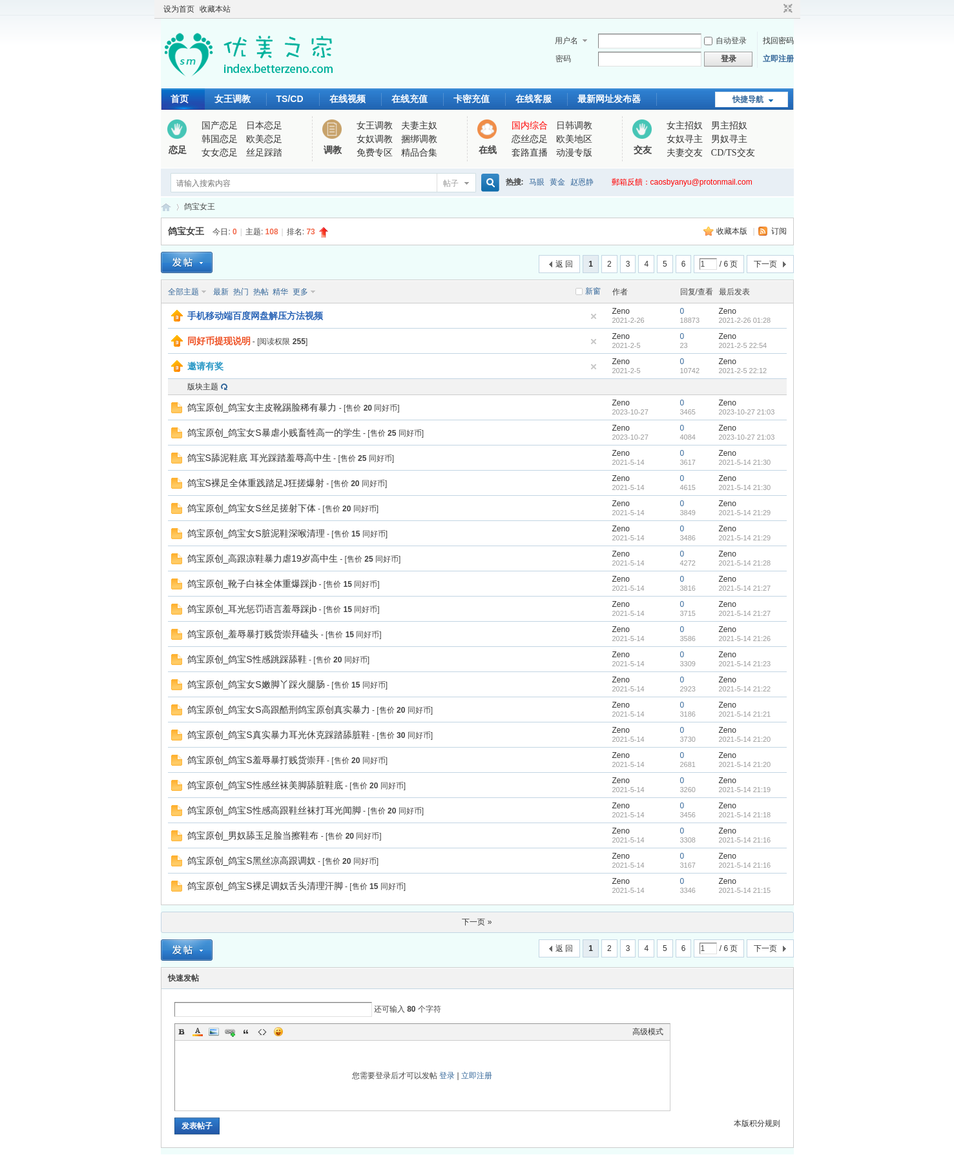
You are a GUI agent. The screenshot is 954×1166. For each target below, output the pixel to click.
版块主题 (202, 386)
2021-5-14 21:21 (745, 714)
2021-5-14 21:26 (745, 638)
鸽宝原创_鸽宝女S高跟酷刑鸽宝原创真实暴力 (278, 709)
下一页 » (477, 921)
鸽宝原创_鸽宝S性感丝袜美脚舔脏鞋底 (265, 785)
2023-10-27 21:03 (747, 412)
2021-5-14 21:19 (745, 789)
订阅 (779, 231)
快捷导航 (747, 99)
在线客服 (533, 99)
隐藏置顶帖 (593, 316)
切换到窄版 (786, 9)
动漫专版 (574, 153)
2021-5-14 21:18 (745, 815)
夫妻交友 (685, 153)
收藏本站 (215, 9)
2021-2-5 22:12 (743, 370)
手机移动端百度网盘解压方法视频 (255, 316)
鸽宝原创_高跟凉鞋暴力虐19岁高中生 (262, 558)
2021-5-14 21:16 (745, 840)
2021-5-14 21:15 (745, 890)
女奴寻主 (685, 139)
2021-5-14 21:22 (745, 689)
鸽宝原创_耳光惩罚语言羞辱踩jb (252, 609)
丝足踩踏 (264, 153)
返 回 (564, 264)
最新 (221, 291)
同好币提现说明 (219, 341)
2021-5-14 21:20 (745, 739)
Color (197, 1031)
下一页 (765, 264)
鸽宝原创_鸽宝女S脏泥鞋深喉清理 (256, 533)
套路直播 (530, 153)
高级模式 (647, 1031)
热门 (241, 291)
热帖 (261, 291)
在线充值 (409, 99)
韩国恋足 (220, 139)
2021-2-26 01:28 (745, 320)
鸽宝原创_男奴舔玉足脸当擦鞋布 (253, 835)
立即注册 (778, 58)
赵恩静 (582, 182)
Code (262, 1031)
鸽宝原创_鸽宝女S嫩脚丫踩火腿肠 (256, 684)
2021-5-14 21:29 (745, 513)
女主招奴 (685, 125)
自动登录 (725, 40)
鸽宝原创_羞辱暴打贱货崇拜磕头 (253, 634)
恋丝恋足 (530, 139)
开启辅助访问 (776, 9)
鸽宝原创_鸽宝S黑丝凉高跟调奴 (251, 860)
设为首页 (178, 9)
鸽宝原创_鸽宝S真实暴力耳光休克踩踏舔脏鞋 (278, 735)
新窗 (593, 291)
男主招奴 (729, 125)
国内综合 (530, 125)
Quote (246, 1031)
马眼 (536, 182)
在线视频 (347, 99)
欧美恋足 (264, 139)
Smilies (278, 1031)
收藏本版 (732, 231)
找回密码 (778, 40)
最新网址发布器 (609, 99)
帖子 (451, 183)
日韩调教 (574, 125)
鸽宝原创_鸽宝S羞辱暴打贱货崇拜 (256, 760)
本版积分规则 (757, 1123)
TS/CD (290, 99)
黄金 (557, 182)
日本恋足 (264, 125)
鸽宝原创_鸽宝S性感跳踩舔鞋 (247, 659)
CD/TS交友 (733, 153)
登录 (447, 1075)
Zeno (621, 311)
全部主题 (183, 291)
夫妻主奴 (419, 125)
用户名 (566, 40)
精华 (280, 291)
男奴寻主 (729, 139)
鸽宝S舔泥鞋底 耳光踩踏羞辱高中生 (259, 458)
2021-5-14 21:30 (745, 462)
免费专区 (375, 153)
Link (229, 1031)
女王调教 (232, 99)
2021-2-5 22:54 (743, 345)
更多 (300, 291)
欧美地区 (574, 139)
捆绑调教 (419, 139)
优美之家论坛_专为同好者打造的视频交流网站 (166, 207)
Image (213, 1031)
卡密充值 (471, 99)
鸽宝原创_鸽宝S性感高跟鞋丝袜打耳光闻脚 (274, 810)
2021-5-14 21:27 (745, 588)
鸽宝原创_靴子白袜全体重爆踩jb (252, 583)
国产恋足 (220, 125)
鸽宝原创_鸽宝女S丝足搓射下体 (251, 508)
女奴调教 (375, 139)
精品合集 (419, 153)
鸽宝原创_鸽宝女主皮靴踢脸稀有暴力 (262, 407)
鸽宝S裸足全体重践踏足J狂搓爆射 (255, 483)
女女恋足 (220, 153)
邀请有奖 (205, 366)
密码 (563, 58)
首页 (180, 99)
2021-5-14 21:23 (745, 664)
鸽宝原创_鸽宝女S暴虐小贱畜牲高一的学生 (274, 432)
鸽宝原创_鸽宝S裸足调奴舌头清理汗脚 (265, 886)
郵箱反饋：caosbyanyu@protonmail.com (682, 182)
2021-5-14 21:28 (745, 563)
